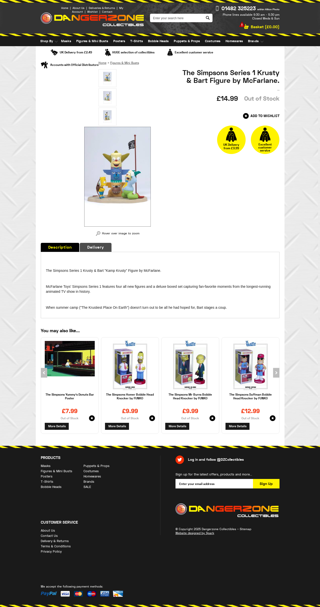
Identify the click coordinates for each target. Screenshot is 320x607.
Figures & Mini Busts (92, 41)
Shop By (46, 41)
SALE (44, 51)
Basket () (265, 27)
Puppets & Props (187, 41)
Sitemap (245, 529)
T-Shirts (136, 41)
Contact (107, 12)
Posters (119, 41)
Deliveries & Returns (102, 8)
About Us (78, 8)
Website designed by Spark (195, 533)
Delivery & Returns (55, 541)
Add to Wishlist (265, 116)
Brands (253, 41)
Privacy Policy (51, 551)
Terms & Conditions (56, 546)
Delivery (95, 247)
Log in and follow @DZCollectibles (216, 459)
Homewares (234, 41)
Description (60, 247)
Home (64, 8)
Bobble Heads (158, 41)
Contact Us (49, 536)
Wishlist (92, 12)
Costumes (212, 41)
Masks (66, 41)
